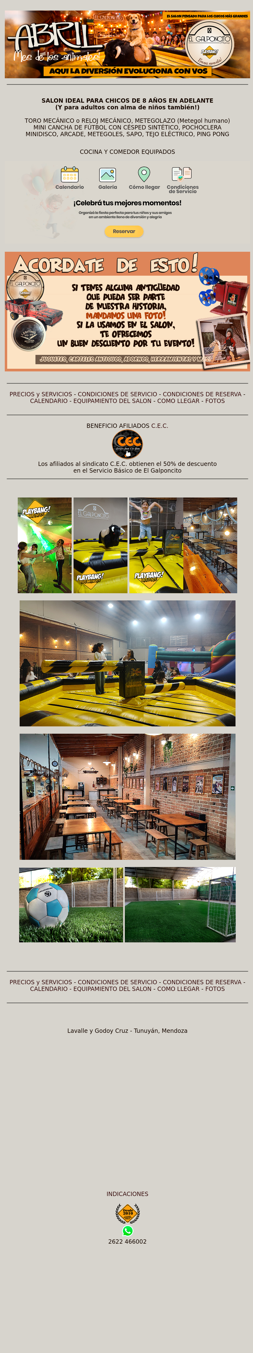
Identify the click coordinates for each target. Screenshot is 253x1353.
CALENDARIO (49, 401)
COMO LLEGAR (178, 401)
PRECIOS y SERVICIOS (41, 394)
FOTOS (215, 401)
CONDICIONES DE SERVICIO (117, 394)
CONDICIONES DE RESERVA (202, 394)
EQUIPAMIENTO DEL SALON (112, 401)
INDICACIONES (127, 1194)
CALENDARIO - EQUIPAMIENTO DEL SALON (91, 989)
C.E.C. (159, 426)
